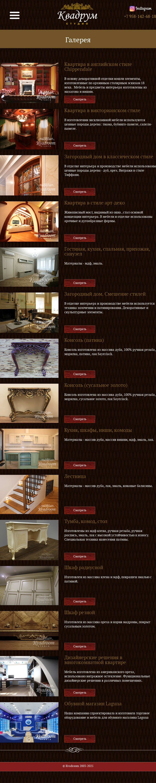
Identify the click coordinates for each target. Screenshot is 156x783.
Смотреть (79, 99)
